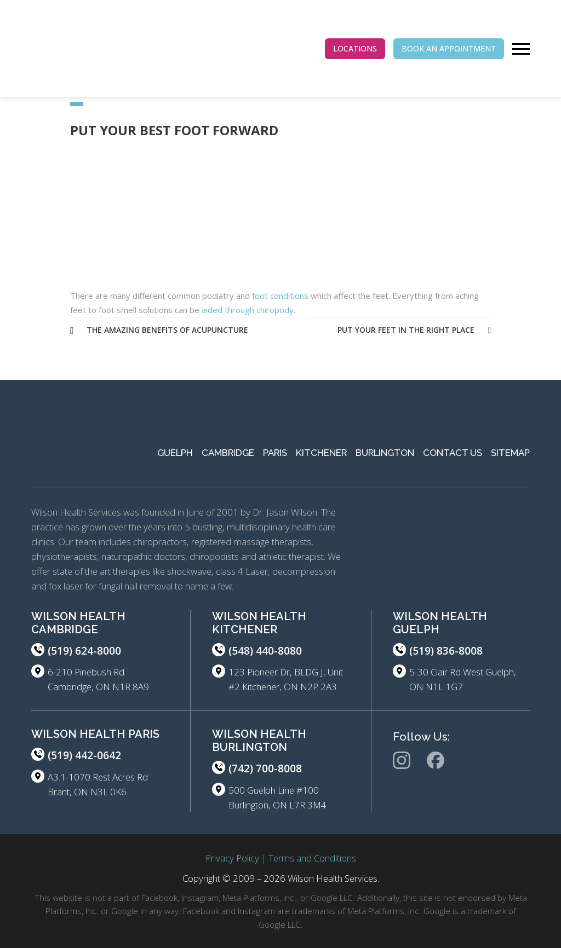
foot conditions (280, 295)
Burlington (385, 452)
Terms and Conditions (312, 858)
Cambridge (228, 452)
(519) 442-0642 (84, 755)
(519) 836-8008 (446, 651)
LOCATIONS (355, 48)
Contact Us (452, 452)
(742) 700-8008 (265, 768)
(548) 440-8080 (265, 651)
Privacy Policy (232, 858)
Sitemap (510, 452)
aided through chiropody (246, 309)
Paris (275, 452)
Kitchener (321, 452)
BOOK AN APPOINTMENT (449, 48)
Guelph (175, 452)
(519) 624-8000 (84, 651)
